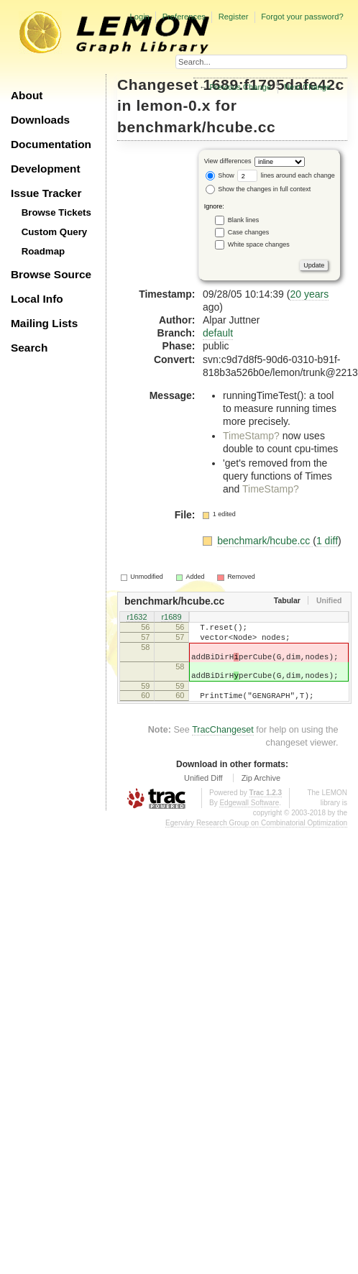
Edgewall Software (249, 820)
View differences (228, 161)
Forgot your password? (302, 16)
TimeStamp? (251, 435)
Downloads (40, 120)
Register (234, 16)
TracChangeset (223, 747)
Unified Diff (203, 795)
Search (29, 348)
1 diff (327, 540)
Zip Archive (261, 795)
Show (220, 175)
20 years (309, 294)
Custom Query (55, 231)
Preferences (184, 16)
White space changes (259, 244)
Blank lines (244, 220)
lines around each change (286, 175)
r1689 (171, 618)
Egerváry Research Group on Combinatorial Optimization (256, 840)
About (26, 95)
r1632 (137, 618)
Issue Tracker (46, 193)
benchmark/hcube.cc (196, 127)
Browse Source (51, 274)
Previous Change (240, 87)
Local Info (37, 299)
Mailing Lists (44, 323)
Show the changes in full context (258, 189)
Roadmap (43, 251)
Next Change (307, 87)
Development (46, 168)
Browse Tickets (56, 212)
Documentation (51, 144)
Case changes (249, 232)
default (218, 333)
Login (139, 16)
